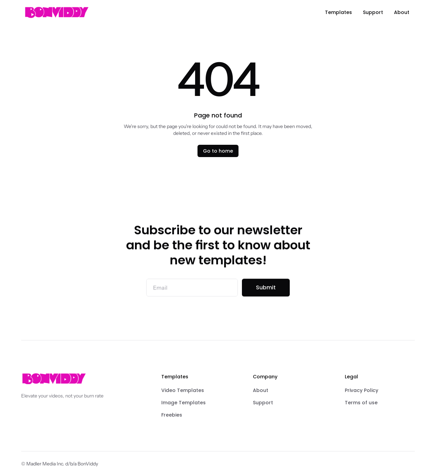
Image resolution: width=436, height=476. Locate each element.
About (260, 390)
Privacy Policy (361, 390)
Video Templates (182, 390)
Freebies (171, 414)
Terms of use (361, 402)
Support (263, 402)
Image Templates (183, 402)
